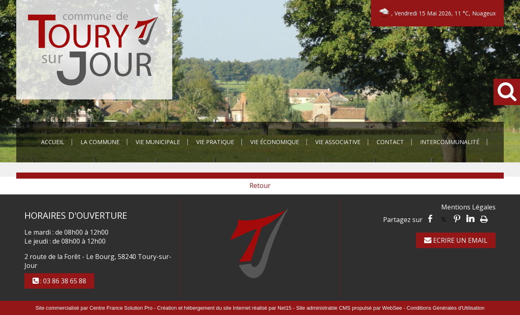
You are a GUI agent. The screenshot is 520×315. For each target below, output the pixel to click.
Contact (390, 142)
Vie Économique (274, 142)
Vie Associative (337, 142)
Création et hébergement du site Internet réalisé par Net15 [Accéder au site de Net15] (224, 308)
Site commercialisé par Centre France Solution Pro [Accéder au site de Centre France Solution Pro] (93, 308)
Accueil (52, 142)
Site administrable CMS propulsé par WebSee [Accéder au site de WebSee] (349, 308)
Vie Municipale (158, 142)
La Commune (99, 142)
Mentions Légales (468, 207)
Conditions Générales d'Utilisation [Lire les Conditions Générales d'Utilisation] (446, 308)
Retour (260, 185)
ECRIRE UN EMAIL (456, 240)
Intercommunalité (449, 142)
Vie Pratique (215, 142)
